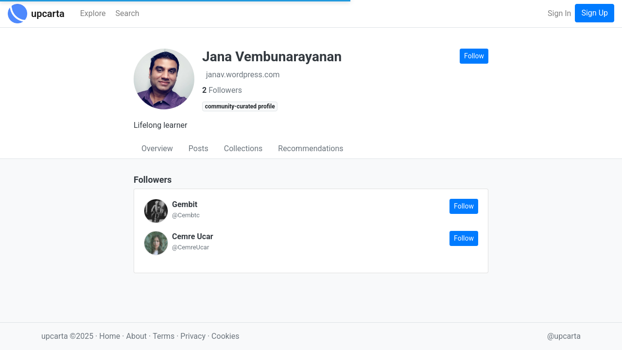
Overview (157, 148)
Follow (474, 56)
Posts (198, 148)
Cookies (225, 336)
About (136, 336)
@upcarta (564, 336)
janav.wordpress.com (243, 74)
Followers (222, 90)
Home (109, 336)
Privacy (193, 336)
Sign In (559, 13)
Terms (164, 336)
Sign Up (594, 13)
